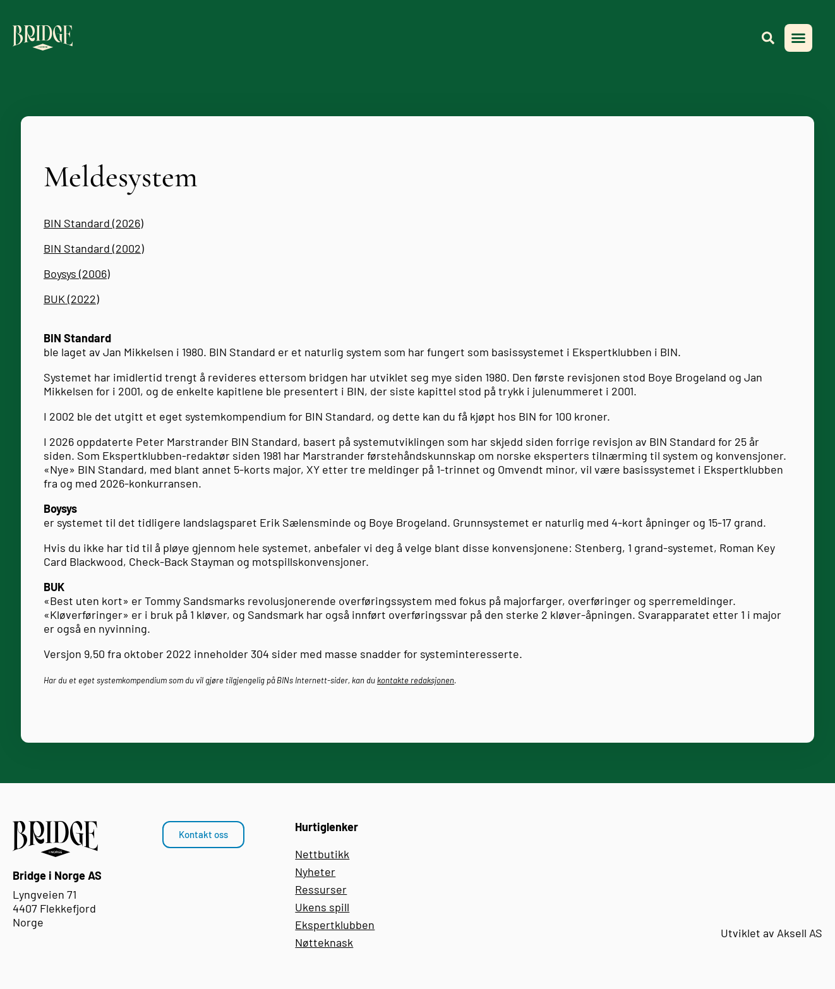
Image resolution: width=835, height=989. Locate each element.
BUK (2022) (71, 299)
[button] (798, 38)
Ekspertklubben (335, 925)
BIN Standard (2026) (93, 223)
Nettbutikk (322, 854)
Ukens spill (322, 907)
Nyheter (315, 871)
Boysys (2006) (77, 273)
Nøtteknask (324, 942)
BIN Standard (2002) (94, 248)
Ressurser (321, 889)
